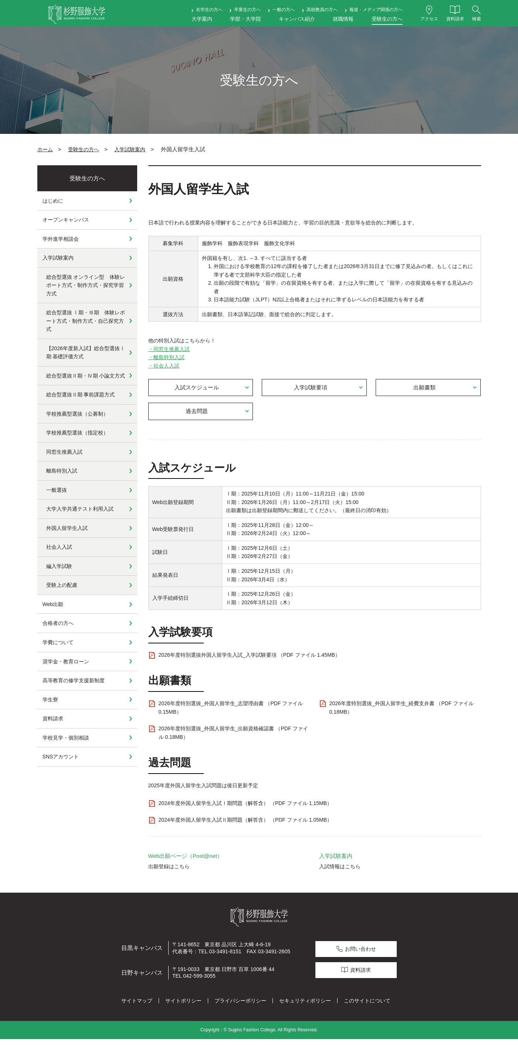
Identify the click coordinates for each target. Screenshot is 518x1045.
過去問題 (197, 415)
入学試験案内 (129, 149)
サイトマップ (136, 1007)
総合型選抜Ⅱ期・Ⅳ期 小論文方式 (85, 376)
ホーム (45, 149)
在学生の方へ (209, 9)
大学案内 (202, 19)
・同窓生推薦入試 (169, 349)
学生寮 (50, 700)
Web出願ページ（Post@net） (185, 862)
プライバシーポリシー (240, 1007)
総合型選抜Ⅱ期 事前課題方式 (80, 395)
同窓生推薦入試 (64, 452)
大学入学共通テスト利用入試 (80, 509)
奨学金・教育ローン (66, 661)
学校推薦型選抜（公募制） (77, 414)
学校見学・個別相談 (66, 738)
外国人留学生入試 (67, 528)
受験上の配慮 (61, 585)
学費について (58, 642)
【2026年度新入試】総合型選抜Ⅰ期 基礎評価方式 (85, 352)
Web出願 (53, 604)
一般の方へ (283, 9)
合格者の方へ (58, 623)
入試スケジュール (197, 389)
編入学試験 (59, 566)
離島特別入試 (61, 471)
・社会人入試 (163, 366)
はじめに (53, 201)
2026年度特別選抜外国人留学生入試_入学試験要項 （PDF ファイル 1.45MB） (250, 661)
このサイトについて (367, 1007)
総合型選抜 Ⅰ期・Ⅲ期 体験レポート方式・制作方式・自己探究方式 (85, 321)
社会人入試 (59, 547)
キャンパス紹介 (297, 19)
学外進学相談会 (61, 239)
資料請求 (53, 718)
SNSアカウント (61, 757)
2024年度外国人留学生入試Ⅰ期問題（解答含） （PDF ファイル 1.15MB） (245, 809)
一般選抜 (56, 490)
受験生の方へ (387, 19)
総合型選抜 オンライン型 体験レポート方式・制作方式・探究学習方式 (85, 285)
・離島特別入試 (166, 357)
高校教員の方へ (322, 9)
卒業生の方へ (247, 9)
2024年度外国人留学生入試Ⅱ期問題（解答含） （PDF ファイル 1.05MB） (245, 826)
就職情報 (343, 19)
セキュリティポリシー (305, 1007)
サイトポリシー (183, 1007)
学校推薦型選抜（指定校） (77, 433)
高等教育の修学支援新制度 (74, 680)
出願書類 (425, 389)
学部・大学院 (245, 19)
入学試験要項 (311, 389)
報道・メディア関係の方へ (376, 9)
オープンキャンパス (66, 220)
